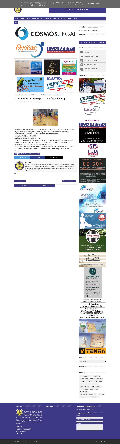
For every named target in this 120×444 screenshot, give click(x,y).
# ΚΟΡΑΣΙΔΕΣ (32, 153)
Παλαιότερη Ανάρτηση (69, 181)
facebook (24, 185)
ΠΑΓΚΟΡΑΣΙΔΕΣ (84, 389)
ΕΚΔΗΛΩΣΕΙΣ (47, 18)
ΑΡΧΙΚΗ (17, 18)
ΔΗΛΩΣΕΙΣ (100, 378)
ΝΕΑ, (41, 102)
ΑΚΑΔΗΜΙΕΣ (97, 376)
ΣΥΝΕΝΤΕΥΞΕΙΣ (57, 18)
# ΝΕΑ (38, 153)
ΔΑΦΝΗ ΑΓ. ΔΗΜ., (30, 102)
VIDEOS (75, 18)
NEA (81, 376)
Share (38, 157)
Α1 (91, 376)
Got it (97, 3)
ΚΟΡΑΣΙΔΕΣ (31, 95)
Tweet (23, 157)
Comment (54, 157)
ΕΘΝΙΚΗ (82, 381)
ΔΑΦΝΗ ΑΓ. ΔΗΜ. (23, 95)
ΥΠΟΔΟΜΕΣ (83, 397)
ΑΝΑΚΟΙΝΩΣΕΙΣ (25, 18)
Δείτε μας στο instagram (90, 64)
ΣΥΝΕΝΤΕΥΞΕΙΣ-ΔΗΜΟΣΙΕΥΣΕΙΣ (88, 394)
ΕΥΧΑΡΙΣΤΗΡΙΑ (98, 381)
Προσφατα (84, 42)
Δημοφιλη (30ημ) (92, 43)
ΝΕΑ (37, 95)
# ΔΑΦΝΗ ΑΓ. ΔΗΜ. (22, 153)
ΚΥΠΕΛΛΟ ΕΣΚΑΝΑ (85, 386)
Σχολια (101, 42)
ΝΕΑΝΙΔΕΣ (98, 386)
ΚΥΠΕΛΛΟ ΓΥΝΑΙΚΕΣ (93, 384)
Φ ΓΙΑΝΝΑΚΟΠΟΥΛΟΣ (93, 397)
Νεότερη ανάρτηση (20, 181)
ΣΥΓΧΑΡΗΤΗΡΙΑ (94, 389)
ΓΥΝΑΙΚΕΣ (92, 378)
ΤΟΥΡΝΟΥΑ (67, 18)
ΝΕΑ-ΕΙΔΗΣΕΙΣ (36, 18)
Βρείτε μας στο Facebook (90, 60)
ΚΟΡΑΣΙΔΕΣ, (37, 102)
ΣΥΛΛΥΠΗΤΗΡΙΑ (84, 391)
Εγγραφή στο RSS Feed (90, 52)
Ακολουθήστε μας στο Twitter (91, 56)
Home (16, 95)
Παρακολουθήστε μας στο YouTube (90, 69)
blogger (45, 185)
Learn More (90, 3)
